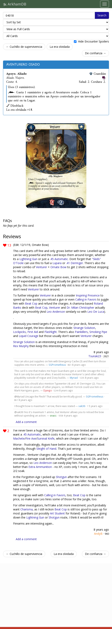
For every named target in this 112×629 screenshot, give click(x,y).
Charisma (26, 509)
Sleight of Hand (46, 448)
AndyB (98, 534)
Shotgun (61, 477)
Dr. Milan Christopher (80, 307)
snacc (53, 415)
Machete (19, 438)
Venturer (41, 267)
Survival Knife (45, 438)
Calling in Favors (85, 299)
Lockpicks (19, 332)
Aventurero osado (23, 64)
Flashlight (50, 332)
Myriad (74, 377)
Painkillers (81, 332)
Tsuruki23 (94, 356)
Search (101, 15)
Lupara (57, 263)
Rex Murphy (21, 346)
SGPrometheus (57, 364)
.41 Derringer (74, 263)
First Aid (32, 332)
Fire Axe (31, 438)
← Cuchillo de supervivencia (24, 47)
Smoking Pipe (98, 332)
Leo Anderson (56, 311)
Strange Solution (84, 328)
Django (47, 390)
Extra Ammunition (40, 467)
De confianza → (95, 53)
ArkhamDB (14, 4)
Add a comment (26, 422)
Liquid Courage (28, 336)
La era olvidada (60, 47)
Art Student (57, 513)
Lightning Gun (28, 259)
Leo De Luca (95, 311)
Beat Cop (31, 303)
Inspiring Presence (88, 295)
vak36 (82, 406)
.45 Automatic (59, 259)
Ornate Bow (58, 267)
